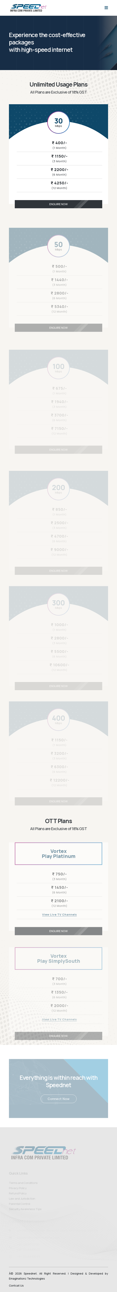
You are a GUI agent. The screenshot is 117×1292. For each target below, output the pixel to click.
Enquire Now (75, 204)
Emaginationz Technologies (27, 1278)
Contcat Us (16, 1285)
